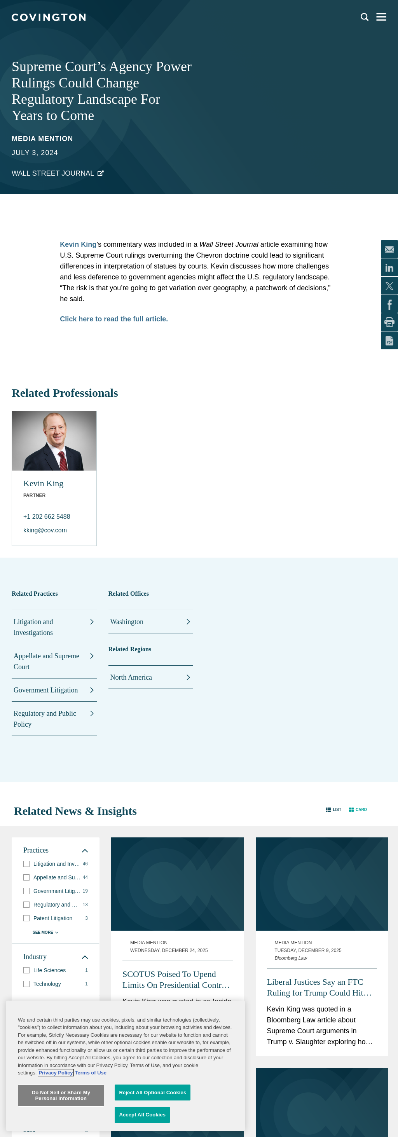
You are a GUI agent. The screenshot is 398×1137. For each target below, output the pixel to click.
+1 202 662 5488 (46, 516)
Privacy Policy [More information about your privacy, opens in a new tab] (55, 1110)
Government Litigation (46, 690)
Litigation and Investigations (33, 627)
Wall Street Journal (53, 173)
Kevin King (43, 483)
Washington (127, 622)
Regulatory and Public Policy (45, 719)
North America (131, 677)
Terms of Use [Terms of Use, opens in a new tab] (90, 1110)
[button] (333, 809)
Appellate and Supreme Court (46, 661)
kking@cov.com (45, 530)
